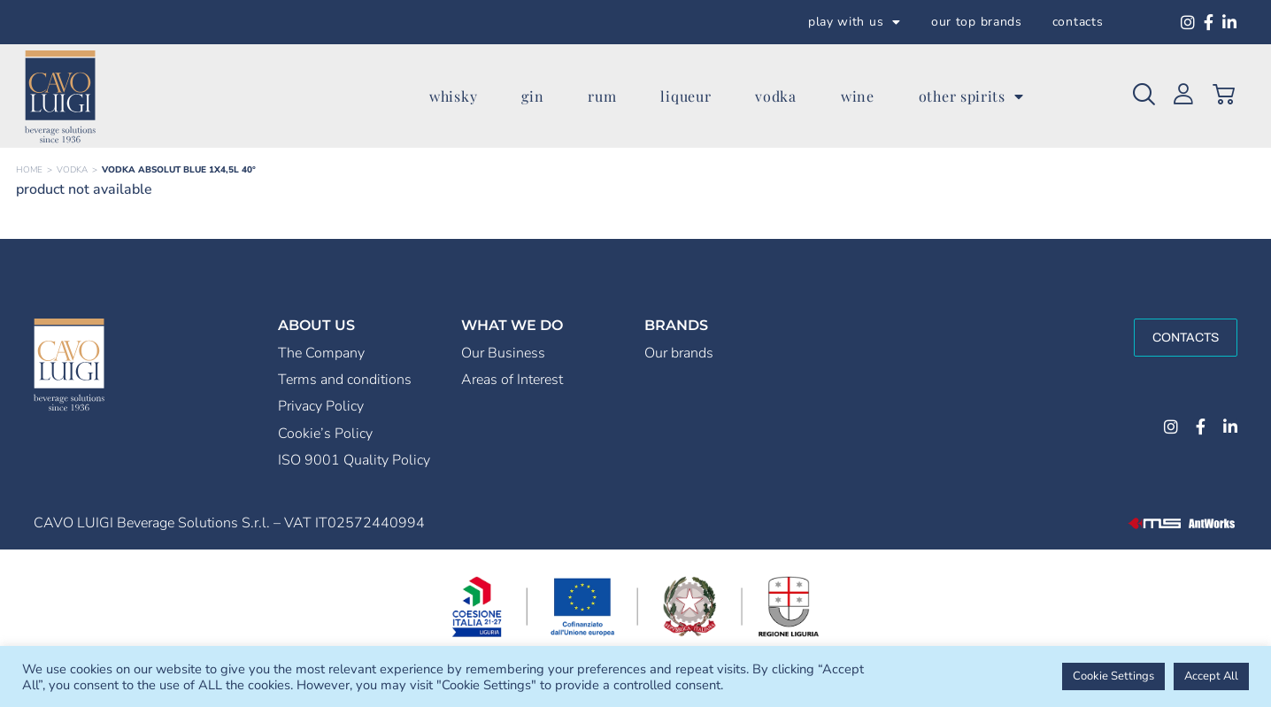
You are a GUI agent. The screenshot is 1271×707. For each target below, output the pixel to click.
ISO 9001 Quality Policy (354, 460)
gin (532, 96)
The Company (321, 353)
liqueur (685, 96)
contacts (1078, 21)
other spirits (971, 96)
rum (602, 96)
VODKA (72, 170)
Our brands (678, 353)
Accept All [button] (1211, 676)
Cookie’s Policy (325, 433)
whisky (453, 96)
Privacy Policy (321, 406)
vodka (776, 96)
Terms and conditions (345, 379)
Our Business (503, 353)
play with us (854, 22)
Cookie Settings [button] (1113, 676)
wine (857, 96)
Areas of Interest (512, 379)
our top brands (976, 21)
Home (29, 170)
